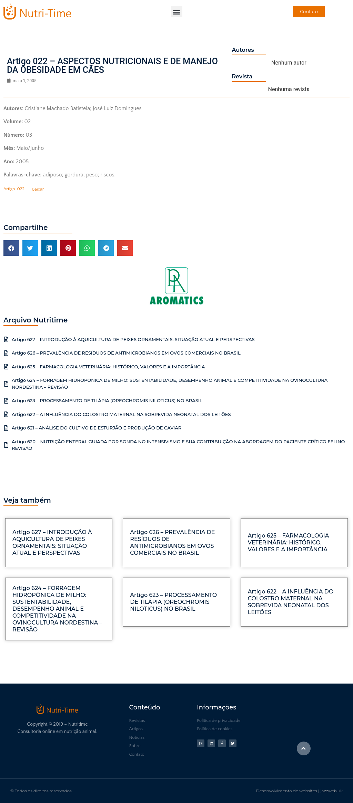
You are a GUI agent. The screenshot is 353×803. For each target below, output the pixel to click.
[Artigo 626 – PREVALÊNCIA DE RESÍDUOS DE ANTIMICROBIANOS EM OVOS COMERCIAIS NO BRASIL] (6, 353)
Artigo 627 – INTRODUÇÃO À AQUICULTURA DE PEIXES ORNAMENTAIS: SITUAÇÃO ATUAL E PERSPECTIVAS (133, 339)
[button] (176, 11)
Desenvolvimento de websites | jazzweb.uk (299, 790)
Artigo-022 (13, 189)
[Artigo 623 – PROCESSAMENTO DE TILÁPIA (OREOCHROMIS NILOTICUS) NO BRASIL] (6, 401)
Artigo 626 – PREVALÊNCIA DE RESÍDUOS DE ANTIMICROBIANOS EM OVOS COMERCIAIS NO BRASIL (126, 353)
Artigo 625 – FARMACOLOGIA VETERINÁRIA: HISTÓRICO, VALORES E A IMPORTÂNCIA (108, 366)
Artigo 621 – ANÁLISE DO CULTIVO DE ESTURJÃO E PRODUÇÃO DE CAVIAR (96, 427)
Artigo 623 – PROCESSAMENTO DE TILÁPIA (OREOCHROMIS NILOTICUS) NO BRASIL (107, 400)
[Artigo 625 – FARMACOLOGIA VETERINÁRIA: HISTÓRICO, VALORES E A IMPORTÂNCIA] (6, 366)
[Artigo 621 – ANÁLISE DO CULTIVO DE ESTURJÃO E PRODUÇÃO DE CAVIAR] (6, 428)
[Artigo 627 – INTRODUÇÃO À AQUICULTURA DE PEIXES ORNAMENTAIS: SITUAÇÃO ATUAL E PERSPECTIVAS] (6, 339)
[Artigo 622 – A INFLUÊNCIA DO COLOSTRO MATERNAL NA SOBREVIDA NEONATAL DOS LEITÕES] (6, 414)
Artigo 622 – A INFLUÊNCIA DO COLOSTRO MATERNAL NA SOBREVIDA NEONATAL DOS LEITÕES (121, 414)
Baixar (38, 189)
